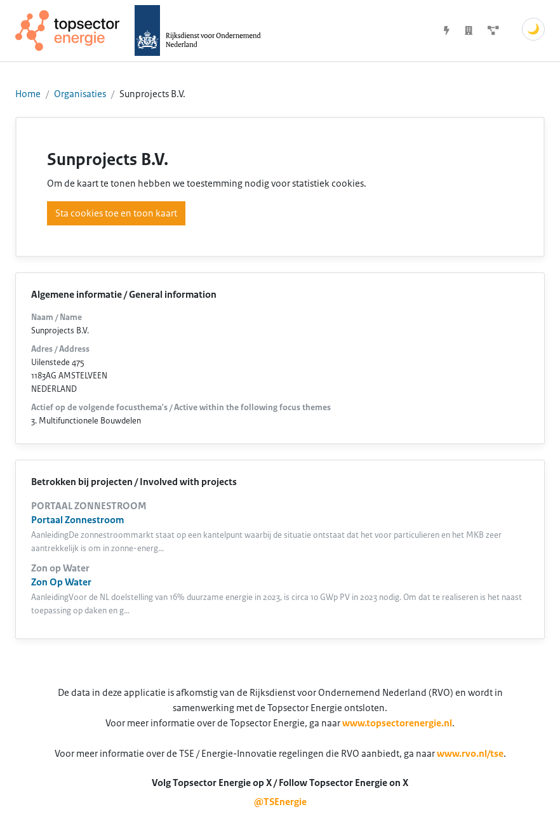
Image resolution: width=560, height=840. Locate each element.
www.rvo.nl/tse (470, 754)
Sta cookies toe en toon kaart (116, 213)
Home (28, 94)
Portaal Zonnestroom (77, 520)
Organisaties (80, 94)
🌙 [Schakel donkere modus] (533, 29)
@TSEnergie (280, 802)
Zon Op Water (61, 582)
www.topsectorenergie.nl (397, 723)
